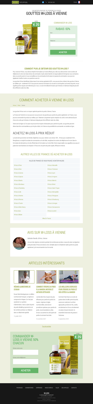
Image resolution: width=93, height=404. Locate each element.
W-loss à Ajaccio (18, 177)
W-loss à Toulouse (53, 169)
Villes (57, 388)
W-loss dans (17, 211)
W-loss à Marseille (52, 165)
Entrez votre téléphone (19, 357)
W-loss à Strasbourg (53, 199)
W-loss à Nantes (18, 196)
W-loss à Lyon (51, 173)
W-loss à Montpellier (53, 192)
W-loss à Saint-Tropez (53, 188)
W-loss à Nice (17, 169)
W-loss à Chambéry (19, 188)
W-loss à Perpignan (53, 196)
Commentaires (29, 388)
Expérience (39, 388)
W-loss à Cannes (18, 173)
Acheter (63, 52)
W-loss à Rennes (18, 199)
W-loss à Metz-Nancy (20, 207)
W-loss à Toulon (18, 203)
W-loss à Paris (18, 165)
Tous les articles (46, 326)
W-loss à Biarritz (52, 180)
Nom (51, 32)
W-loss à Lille (17, 192)
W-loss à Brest (51, 184)
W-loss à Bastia (18, 180)
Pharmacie (20, 388)
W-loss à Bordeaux (19, 184)
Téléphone (52, 40)
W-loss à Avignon (52, 177)
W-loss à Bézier (18, 214)
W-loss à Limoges (52, 203)
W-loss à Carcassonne (54, 207)
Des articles (65, 388)
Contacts (74, 388)
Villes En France (46, 218)
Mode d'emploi (49, 388)
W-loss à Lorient (52, 211)
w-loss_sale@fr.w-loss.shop (46, 395)
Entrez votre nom (17, 348)
